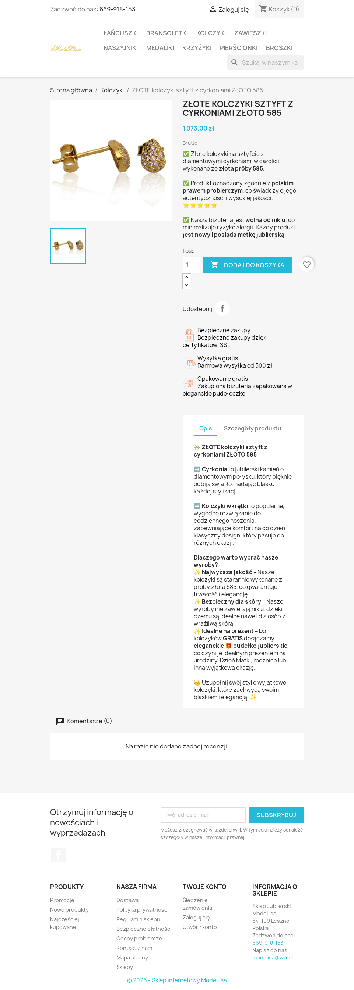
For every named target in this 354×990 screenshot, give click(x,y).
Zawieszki (250, 33)
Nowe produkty (69, 909)
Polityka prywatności (142, 909)
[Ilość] (191, 265)
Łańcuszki (121, 33)
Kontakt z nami (134, 947)
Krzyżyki (196, 48)
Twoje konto (205, 887)
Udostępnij (222, 308)
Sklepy (124, 967)
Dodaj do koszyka (247, 265)
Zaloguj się (196, 917)
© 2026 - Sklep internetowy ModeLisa (177, 980)
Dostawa (127, 900)
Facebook (58, 855)
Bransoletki (167, 33)
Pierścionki (238, 48)
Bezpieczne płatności (143, 928)
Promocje (62, 900)
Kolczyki (211, 33)
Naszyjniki (121, 48)
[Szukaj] (265, 62)
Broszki (279, 48)
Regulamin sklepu (138, 919)
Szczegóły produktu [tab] (252, 428)
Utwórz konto (200, 926)
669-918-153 (117, 9)
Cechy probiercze (139, 938)
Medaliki (160, 48)
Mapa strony (132, 957)
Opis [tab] (205, 428)
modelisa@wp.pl (272, 957)
